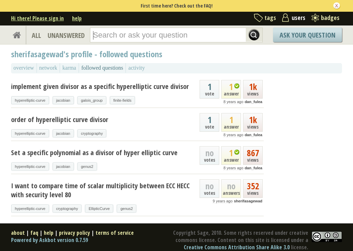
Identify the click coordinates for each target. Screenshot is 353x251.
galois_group (92, 100)
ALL (36, 35)
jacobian (63, 100)
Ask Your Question (307, 35)
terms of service (114, 233)
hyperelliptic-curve (30, 100)
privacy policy (74, 233)
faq (34, 233)
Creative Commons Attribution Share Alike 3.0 (237, 247)
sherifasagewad (248, 201)
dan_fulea (253, 102)
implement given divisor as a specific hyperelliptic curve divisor (100, 86)
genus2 (87, 166)
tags (270, 17)
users (298, 17)
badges (330, 17)
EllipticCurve (99, 209)
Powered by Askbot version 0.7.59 (49, 240)
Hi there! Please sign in (37, 18)
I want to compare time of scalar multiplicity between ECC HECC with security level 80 (100, 190)
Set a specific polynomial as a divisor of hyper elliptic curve (94, 152)
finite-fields (122, 100)
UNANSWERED (66, 35)
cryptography (92, 133)
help (77, 18)
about (18, 233)
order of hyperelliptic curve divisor (59, 119)
